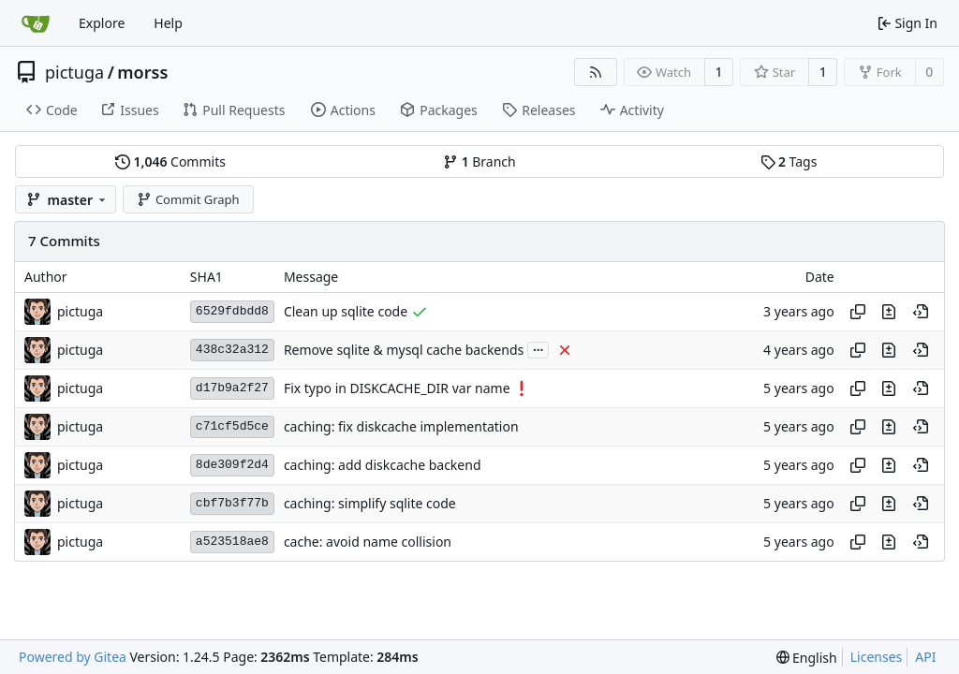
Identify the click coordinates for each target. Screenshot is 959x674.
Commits (170, 161)
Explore (102, 23)
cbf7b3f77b (232, 503)
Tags (789, 161)
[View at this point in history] (921, 312)
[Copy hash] (858, 312)
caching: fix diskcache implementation (401, 426)
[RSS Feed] (595, 72)
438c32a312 (232, 350)
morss (142, 72)
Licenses (876, 657)
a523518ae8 (232, 542)
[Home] (35, 23)
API (925, 657)
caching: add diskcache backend (382, 465)
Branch (479, 161)
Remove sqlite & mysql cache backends (404, 350)
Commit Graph (188, 199)
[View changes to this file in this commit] (889, 312)
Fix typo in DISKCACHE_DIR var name (397, 388)
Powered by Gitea (72, 657)
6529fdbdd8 (232, 311)
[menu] (806, 658)
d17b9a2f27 (232, 388)
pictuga (74, 72)
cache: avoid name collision (367, 541)
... (538, 348)
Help (168, 23)
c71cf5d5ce (232, 426)
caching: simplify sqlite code (370, 503)
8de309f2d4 (232, 465)
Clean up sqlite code (345, 311)
